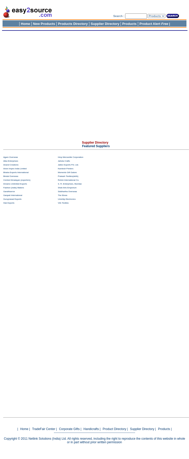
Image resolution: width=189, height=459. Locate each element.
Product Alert (153, 24)
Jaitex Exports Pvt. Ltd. (68, 165)
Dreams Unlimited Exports (15, 184)
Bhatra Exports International (15, 172)
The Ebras (62, 195)
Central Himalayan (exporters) (17, 180)
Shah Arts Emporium (67, 188)
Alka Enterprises (10, 161)
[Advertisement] (93, 87)
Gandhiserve (9, 191)
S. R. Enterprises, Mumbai (69, 184)
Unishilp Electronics (67, 199)
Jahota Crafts (64, 161)
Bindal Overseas (10, 176)
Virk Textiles (63, 203)
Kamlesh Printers (65, 168)
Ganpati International (12, 195)
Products (129, 24)
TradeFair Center (43, 429)
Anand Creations (11, 165)
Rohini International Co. (68, 180)
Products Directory (73, 24)
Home (25, 24)
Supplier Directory (105, 24)
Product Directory (114, 429)
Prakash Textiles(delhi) (68, 176)
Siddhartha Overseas (67, 191)
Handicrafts (91, 429)
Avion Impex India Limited (14, 168)
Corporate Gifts (70, 429)
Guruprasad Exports (12, 199)
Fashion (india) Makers (13, 188)
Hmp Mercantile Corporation (70, 157)
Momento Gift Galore (67, 172)
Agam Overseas (10, 157)
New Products (44, 24)
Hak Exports (8, 203)
